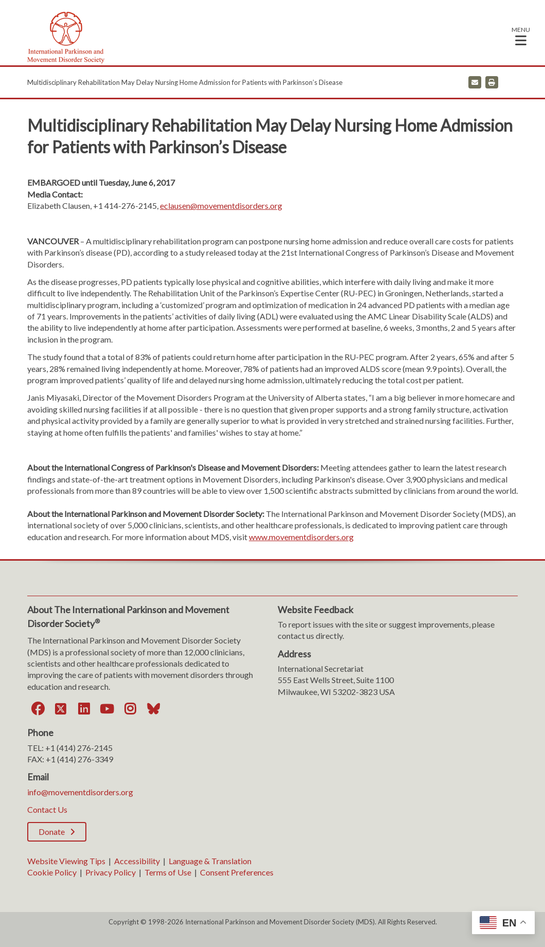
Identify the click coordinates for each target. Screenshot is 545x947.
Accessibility (137, 861)
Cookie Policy (52, 872)
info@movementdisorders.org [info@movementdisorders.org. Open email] (80, 792)
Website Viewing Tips (66, 861)
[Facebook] (37, 709)
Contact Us (47, 809)
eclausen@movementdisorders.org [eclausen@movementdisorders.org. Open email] (221, 205)
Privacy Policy (110, 872)
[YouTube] (107, 709)
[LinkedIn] (84, 709)
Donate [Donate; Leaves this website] (52, 831)
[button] (520, 35)
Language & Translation (210, 861)
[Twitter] (60, 709)
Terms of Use (167, 872)
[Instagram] (130, 709)
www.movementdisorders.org (301, 537)
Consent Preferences (237, 872)
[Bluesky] (153, 709)
